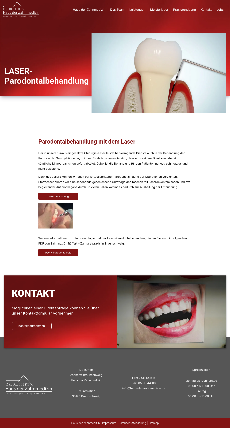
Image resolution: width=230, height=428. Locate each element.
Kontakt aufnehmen (31, 326)
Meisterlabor (159, 10)
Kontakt (206, 10)
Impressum (109, 423)
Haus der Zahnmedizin (89, 10)
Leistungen (137, 10)
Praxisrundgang (184, 10)
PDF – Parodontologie (58, 252)
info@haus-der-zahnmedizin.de (143, 388)
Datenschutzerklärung (132, 423)
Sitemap (154, 423)
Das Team (117, 10)
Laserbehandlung (58, 196)
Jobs (220, 10)
